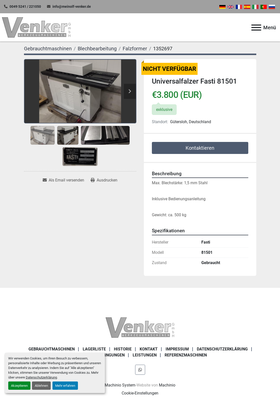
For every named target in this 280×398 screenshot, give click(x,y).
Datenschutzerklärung (41, 377)
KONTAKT (149, 349)
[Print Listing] (104, 180)
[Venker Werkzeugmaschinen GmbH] (140, 327)
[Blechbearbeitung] (97, 49)
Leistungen (145, 355)
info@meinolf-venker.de (71, 7)
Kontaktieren (200, 148)
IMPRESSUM (177, 349)
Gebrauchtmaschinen (51, 349)
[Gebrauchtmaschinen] (48, 49)
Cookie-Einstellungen (140, 393)
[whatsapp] (140, 370)
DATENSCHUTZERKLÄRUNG (222, 349)
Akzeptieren (19, 385)
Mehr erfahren (65, 385)
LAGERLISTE (94, 349)
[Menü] (256, 28)
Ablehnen (41, 385)
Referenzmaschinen (186, 355)
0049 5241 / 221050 (25, 7)
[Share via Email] (63, 180)
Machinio (167, 385)
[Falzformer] (135, 49)
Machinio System (120, 385)
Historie (123, 349)
